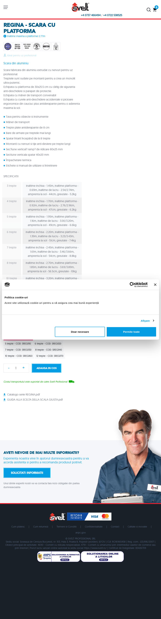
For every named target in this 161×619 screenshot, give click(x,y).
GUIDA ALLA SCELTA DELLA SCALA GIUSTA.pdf (35, 399)
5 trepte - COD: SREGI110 (18, 343)
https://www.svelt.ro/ (95, 548)
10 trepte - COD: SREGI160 (19, 355)
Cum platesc (18, 526)
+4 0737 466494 (91, 15)
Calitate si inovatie (137, 526)
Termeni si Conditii (66, 526)
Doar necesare (80, 331)
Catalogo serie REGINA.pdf (23, 394)
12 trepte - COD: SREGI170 (50, 355)
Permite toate (131, 331)
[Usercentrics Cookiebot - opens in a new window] (132, 284)
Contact (115, 526)
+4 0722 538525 (112, 15)
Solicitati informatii (27, 473)
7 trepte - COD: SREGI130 (19, 349)
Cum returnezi (40, 526)
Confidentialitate (94, 526)
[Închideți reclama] (155, 284)
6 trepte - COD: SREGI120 (49, 343)
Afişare (145, 320)
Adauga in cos (46, 368)
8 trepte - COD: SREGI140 (49, 349)
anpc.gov (80, 532)
